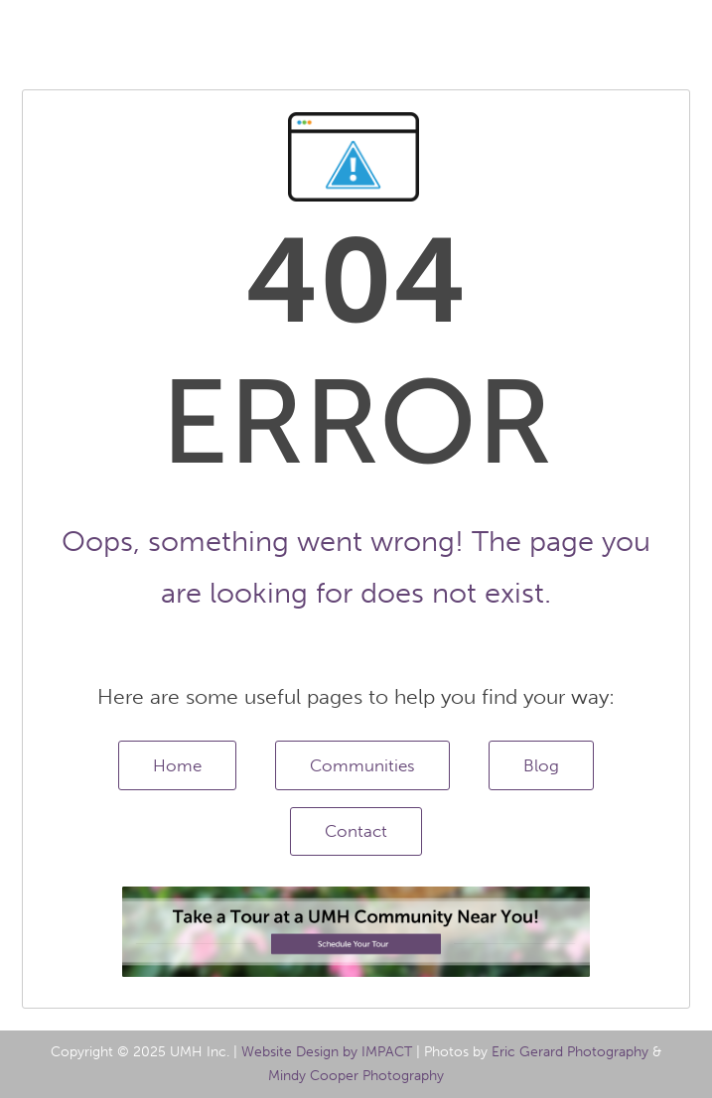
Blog (541, 765)
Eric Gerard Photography (570, 1051)
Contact (356, 831)
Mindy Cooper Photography (356, 1075)
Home (177, 765)
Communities (362, 765)
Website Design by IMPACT (326, 1051)
